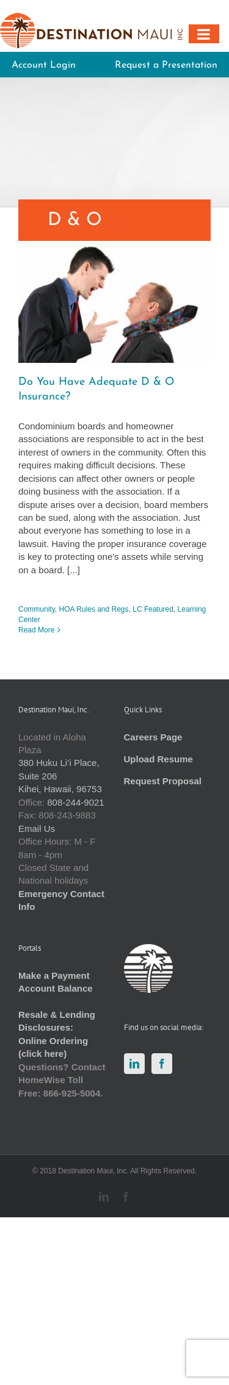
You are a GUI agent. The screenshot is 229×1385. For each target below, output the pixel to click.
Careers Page (153, 737)
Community (36, 609)
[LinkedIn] (134, 1063)
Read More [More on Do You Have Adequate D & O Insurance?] (36, 630)
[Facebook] (161, 1063)
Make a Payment (54, 975)
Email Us (36, 828)
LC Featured (153, 609)
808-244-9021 (75, 802)
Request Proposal (163, 781)
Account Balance (55, 988)
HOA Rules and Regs (93, 609)
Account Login (44, 65)
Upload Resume (158, 759)
